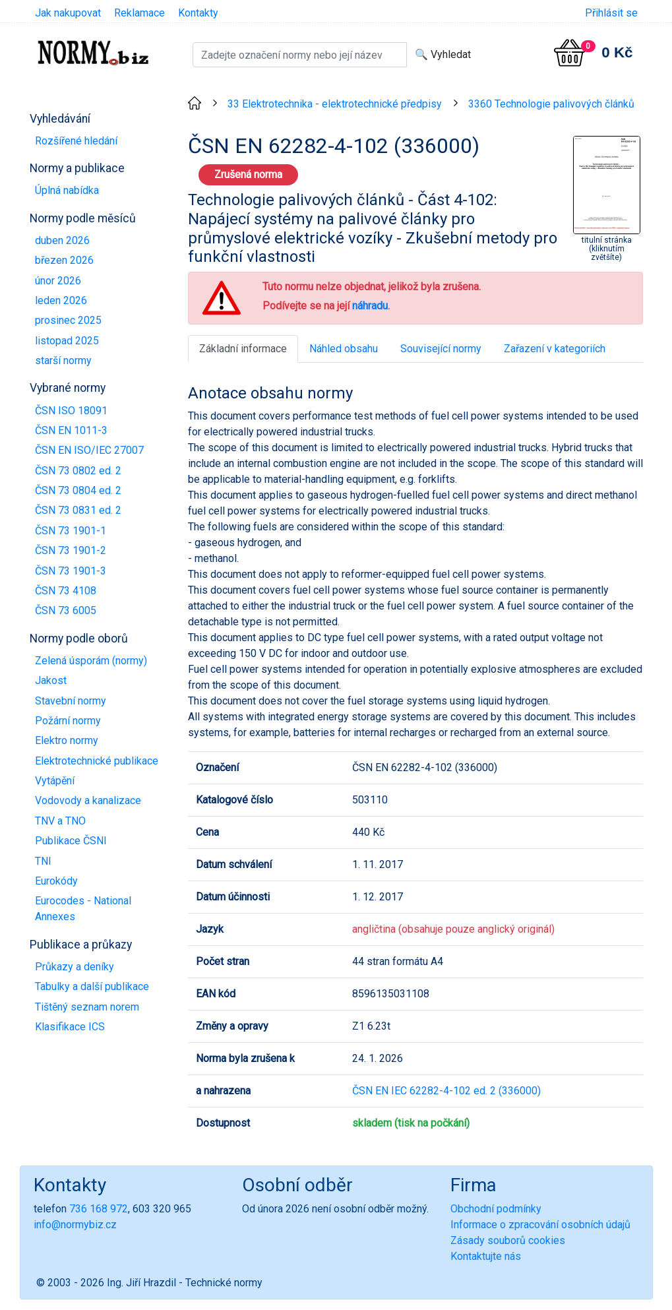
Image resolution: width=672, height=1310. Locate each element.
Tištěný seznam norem (87, 1007)
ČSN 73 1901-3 (70, 571)
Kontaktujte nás (485, 1256)
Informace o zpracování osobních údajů (540, 1224)
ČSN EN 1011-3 (71, 430)
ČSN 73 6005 (65, 610)
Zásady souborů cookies (507, 1240)
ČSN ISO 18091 (71, 410)
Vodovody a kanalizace (88, 800)
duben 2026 (62, 240)
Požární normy (68, 720)
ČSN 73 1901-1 (70, 530)
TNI (43, 861)
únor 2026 (58, 280)
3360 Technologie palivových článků (551, 104)
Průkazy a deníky (74, 966)
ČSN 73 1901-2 (70, 550)
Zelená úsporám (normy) (91, 660)
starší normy (63, 360)
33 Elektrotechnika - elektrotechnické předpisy (335, 104)
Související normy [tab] (440, 348)
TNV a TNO (60, 821)
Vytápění (55, 780)
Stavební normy (70, 701)
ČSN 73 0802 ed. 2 (78, 470)
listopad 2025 (67, 340)
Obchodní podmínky (495, 1208)
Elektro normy (66, 740)
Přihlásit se (611, 13)
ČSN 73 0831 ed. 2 (78, 510)
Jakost (51, 680)
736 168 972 (98, 1208)
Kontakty (198, 13)
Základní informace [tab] (243, 348)
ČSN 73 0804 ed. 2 (78, 490)
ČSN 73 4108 (65, 590)
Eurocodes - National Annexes (83, 908)
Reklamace (139, 13)
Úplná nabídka (67, 190)
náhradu (370, 305)
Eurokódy (56, 881)
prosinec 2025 (68, 320)
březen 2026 (64, 260)
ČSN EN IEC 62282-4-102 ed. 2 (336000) (446, 1090)
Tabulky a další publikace (92, 986)
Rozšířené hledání (76, 141)
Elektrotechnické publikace (96, 761)
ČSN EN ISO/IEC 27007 (89, 450)
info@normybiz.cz (75, 1224)
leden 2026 (61, 300)
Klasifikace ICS (70, 1026)
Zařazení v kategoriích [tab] (554, 348)
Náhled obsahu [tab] (343, 348)
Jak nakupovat (68, 13)
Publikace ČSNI (71, 840)
